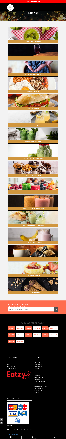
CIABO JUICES (37, 373)
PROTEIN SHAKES (38, 388)
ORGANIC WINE (38, 364)
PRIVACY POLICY (11, 366)
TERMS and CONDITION (12, 368)
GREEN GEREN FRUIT (39, 377)
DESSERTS (36, 392)
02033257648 (10, 432)
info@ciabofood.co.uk (12, 434)
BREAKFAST (37, 368)
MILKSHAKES (37, 379)
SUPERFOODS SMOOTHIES (40, 386)
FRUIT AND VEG (38, 366)
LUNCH (36, 371)
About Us (9, 364)
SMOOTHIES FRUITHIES (39, 381)
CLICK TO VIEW (33, 41)
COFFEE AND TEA (38, 390)
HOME (8, 362)
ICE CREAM (37, 395)
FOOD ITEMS (37, 362)
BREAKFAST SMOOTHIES (40, 384)
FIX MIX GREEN (37, 375)
